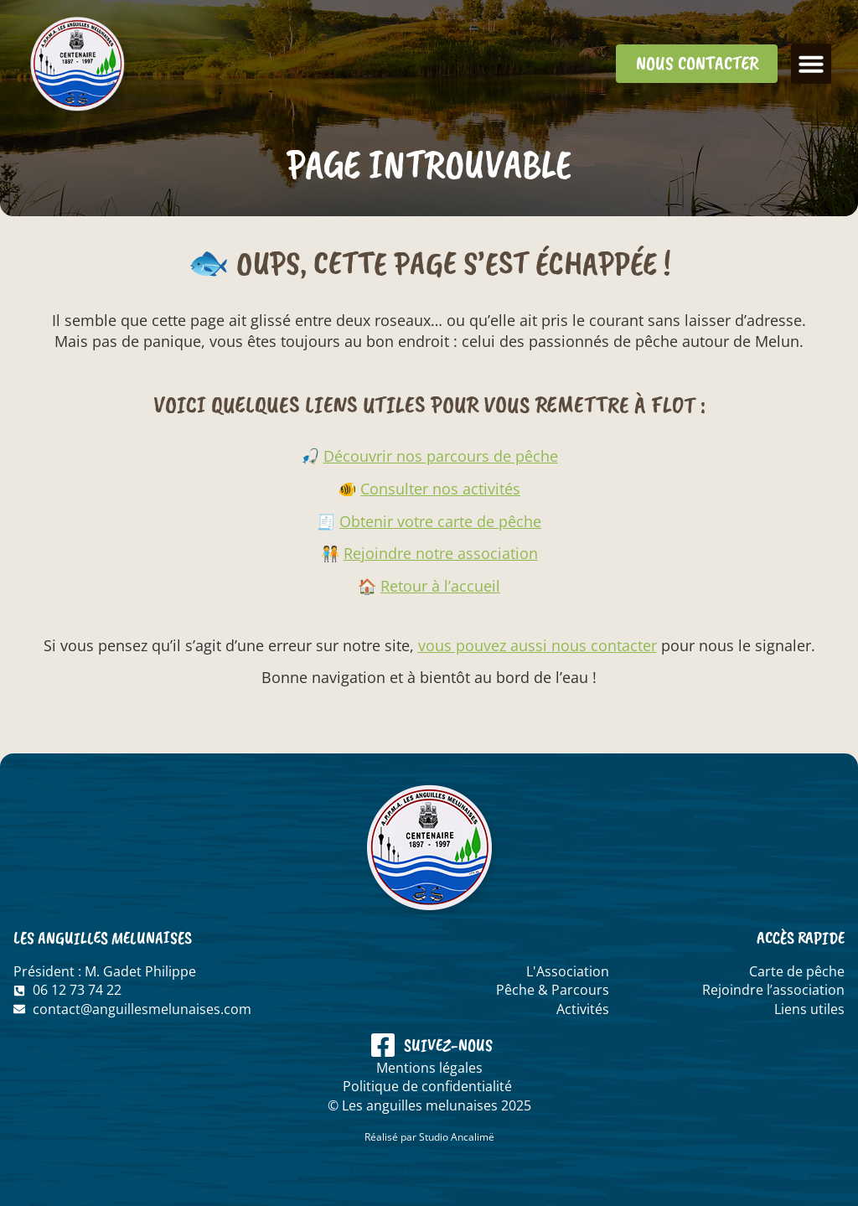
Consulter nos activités (440, 489)
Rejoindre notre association (441, 553)
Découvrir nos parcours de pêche (440, 456)
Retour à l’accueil (440, 586)
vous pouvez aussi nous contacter (537, 645)
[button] (811, 64)
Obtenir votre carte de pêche (440, 521)
